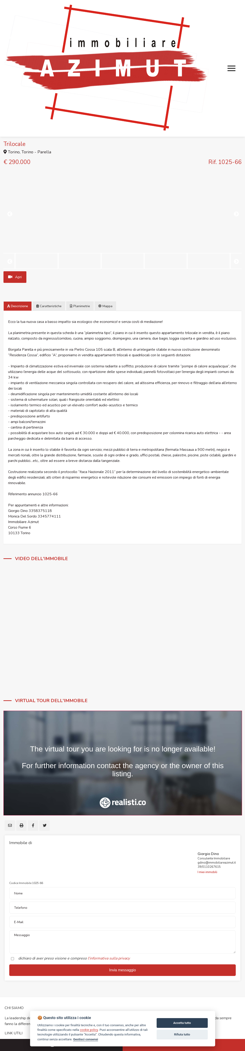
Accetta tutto (182, 1023)
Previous (9, 213)
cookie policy (89, 1030)
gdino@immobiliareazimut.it (217, 863)
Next (235, 213)
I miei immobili (207, 872)
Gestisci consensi (85, 1039)
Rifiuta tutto (182, 1034)
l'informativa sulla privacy (109, 958)
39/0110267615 (209, 867)
